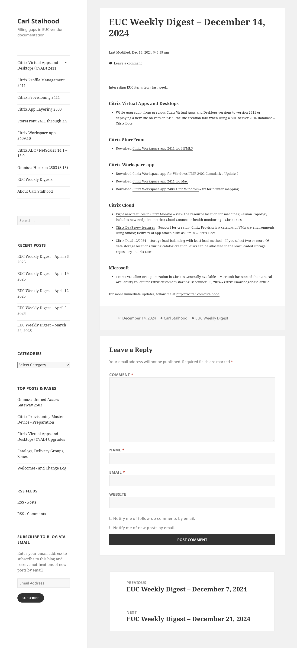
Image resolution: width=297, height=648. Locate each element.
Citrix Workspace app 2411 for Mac (160, 181)
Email (117, 472)
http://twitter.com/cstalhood (198, 294)
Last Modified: (120, 52)
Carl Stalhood (38, 21)
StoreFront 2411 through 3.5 (42, 121)
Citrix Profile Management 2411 (41, 82)
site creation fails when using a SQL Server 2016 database (227, 118)
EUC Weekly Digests (34, 179)
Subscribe (31, 598)
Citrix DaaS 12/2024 (131, 240)
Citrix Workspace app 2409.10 (36, 135)
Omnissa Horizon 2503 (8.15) (42, 167)
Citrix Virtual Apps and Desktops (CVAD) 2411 (37, 65)
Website (117, 494)
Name (116, 450)
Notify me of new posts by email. (144, 527)
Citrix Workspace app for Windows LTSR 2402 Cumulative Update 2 (185, 173)
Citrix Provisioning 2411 (38, 97)
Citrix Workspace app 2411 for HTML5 (162, 148)
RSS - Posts (26, 502)
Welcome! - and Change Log (41, 468)
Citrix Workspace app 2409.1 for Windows (165, 189)
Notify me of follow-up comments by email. (154, 518)
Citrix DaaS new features (135, 227)
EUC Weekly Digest (211, 318)
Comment (121, 374)
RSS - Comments (31, 513)
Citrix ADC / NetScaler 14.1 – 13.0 (42, 153)
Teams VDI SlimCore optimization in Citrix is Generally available (166, 277)
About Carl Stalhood (35, 191)
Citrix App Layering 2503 (39, 109)
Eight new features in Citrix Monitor (144, 214)
